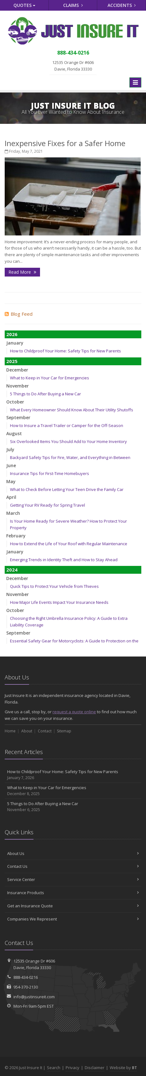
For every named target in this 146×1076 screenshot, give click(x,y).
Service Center (73, 879)
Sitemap (64, 731)
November (17, 386)
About (26, 731)
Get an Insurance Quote (73, 906)
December (17, 370)
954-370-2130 (25, 987)
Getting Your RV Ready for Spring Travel (47, 505)
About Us (73, 853)
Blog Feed (19, 314)
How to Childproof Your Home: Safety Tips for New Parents (65, 351)
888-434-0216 (25, 977)
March (13, 513)
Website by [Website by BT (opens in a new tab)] (123, 1067)
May (11, 481)
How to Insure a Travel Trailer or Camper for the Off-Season (66, 425)
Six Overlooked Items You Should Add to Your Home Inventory (68, 441)
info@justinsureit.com (34, 997)
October (15, 402)
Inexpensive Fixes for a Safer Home (65, 143)
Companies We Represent (73, 919)
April (11, 497)
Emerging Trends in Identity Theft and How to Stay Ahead (64, 559)
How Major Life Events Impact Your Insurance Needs (59, 602)
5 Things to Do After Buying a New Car (45, 394)
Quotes (24, 5)
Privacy (72, 1067)
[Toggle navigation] (135, 82)
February (16, 536)
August (14, 433)
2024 (12, 570)
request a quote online (74, 712)
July (10, 449)
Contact (45, 731)
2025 (12, 361)
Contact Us (73, 866)
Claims (73, 5)
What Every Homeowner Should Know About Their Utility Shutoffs (71, 410)
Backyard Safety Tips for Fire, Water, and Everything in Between (70, 457)
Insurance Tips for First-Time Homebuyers (49, 473)
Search (53, 1067)
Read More (22, 272)
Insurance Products (73, 892)
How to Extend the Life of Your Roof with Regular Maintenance (68, 543)
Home (10, 731)
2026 (12, 334)
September (18, 417)
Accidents (122, 5)
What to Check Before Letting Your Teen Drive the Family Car (66, 489)
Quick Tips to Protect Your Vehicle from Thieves (54, 586)
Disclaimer (94, 1067)
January (14, 343)
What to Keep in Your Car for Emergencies (49, 378)
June (11, 465)
